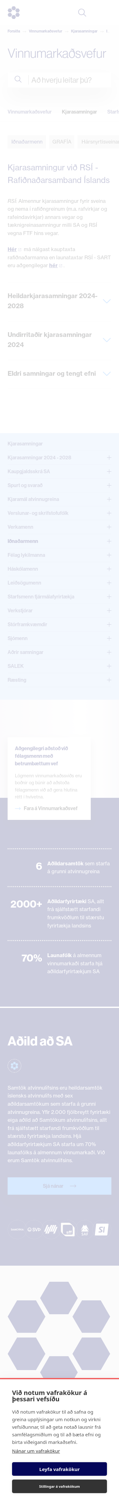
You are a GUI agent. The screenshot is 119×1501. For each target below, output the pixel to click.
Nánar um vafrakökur (36, 1451)
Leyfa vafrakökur (59, 1469)
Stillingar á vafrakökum (59, 1486)
